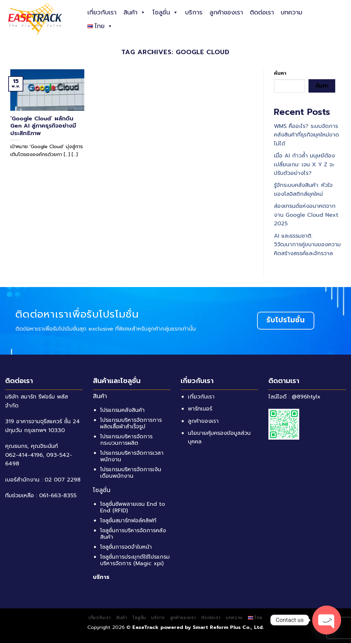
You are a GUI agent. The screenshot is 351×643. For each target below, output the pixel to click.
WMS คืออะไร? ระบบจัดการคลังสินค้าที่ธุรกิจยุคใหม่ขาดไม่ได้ (306, 135)
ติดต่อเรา (262, 12)
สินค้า (134, 12)
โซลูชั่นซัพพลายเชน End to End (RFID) (132, 507)
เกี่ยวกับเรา (102, 12)
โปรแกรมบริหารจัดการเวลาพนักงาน (132, 456)
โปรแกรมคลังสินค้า (122, 410)
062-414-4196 (24, 455)
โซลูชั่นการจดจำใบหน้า (126, 547)
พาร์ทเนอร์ (200, 409)
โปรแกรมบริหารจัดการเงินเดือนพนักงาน (130, 472)
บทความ (291, 12)
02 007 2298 (63, 480)
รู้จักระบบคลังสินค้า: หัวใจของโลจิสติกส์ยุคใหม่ (303, 190)
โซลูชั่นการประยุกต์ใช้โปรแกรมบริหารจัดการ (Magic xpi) (135, 560)
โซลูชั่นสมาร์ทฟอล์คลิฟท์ (128, 520)
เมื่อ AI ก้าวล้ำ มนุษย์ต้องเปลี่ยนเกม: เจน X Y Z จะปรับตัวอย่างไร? (304, 164)
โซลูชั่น (165, 12)
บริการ (194, 12)
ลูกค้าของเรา (226, 12)
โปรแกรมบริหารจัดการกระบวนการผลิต (126, 439)
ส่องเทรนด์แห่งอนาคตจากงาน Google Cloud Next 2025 (306, 215)
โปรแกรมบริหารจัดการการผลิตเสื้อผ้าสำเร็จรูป (131, 423)
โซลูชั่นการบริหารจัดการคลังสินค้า (133, 533)
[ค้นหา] (343, 18)
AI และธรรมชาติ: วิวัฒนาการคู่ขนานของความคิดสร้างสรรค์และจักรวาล (307, 245)
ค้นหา (280, 73)
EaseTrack (145, 627)
